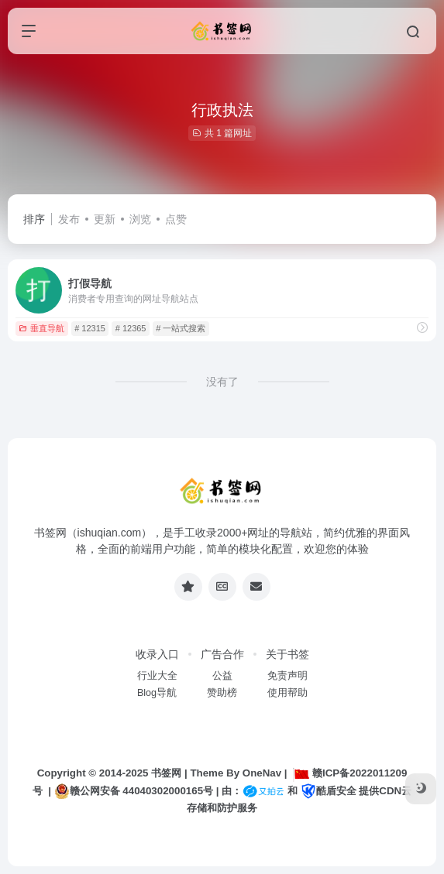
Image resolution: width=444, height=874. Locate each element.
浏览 (140, 219)
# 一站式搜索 (180, 328)
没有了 (222, 381)
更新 (104, 219)
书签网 (166, 773)
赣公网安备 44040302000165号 (133, 791)
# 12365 (130, 328)
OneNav (262, 773)
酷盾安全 (328, 791)
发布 (69, 219)
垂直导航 (41, 328)
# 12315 (89, 328)
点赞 (176, 219)
